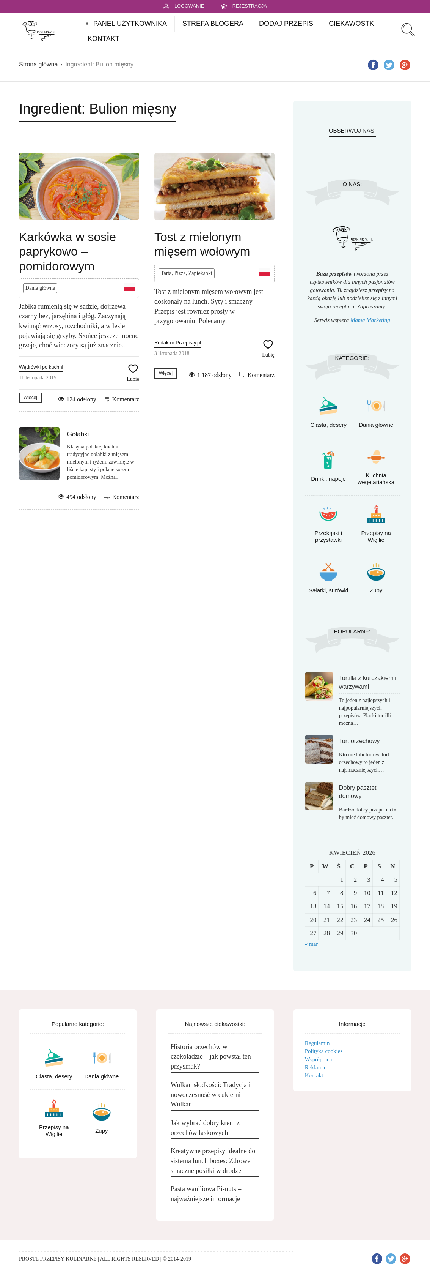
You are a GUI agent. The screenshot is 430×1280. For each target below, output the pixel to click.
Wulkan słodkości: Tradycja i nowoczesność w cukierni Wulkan (211, 1094)
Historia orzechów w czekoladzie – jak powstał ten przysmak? (211, 1056)
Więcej (30, 397)
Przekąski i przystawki (328, 536)
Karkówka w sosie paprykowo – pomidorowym (67, 251)
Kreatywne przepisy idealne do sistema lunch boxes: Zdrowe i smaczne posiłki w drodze (213, 1160)
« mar (311, 944)
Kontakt (314, 1075)
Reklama (315, 1067)
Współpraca (318, 1059)
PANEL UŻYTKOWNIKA (130, 23)
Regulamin (317, 1043)
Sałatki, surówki (328, 590)
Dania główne (40, 288)
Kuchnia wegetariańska (376, 478)
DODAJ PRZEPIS (286, 23)
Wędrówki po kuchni (41, 367)
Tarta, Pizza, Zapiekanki (186, 273)
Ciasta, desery (328, 424)
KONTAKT (103, 39)
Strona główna (38, 64)
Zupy (376, 590)
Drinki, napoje (328, 478)
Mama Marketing (370, 320)
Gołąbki (78, 434)
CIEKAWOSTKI (352, 23)
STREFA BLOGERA (212, 23)
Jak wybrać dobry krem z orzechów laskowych (205, 1127)
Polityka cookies (324, 1051)
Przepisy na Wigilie (376, 536)
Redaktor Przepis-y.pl (177, 343)
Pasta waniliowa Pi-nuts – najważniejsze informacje (206, 1194)
